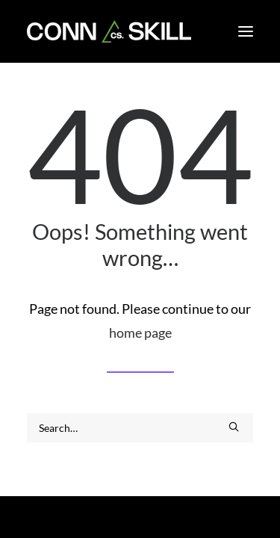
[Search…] (140, 427)
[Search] (140, 427)
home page (140, 332)
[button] (245, 31)
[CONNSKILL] (109, 31)
